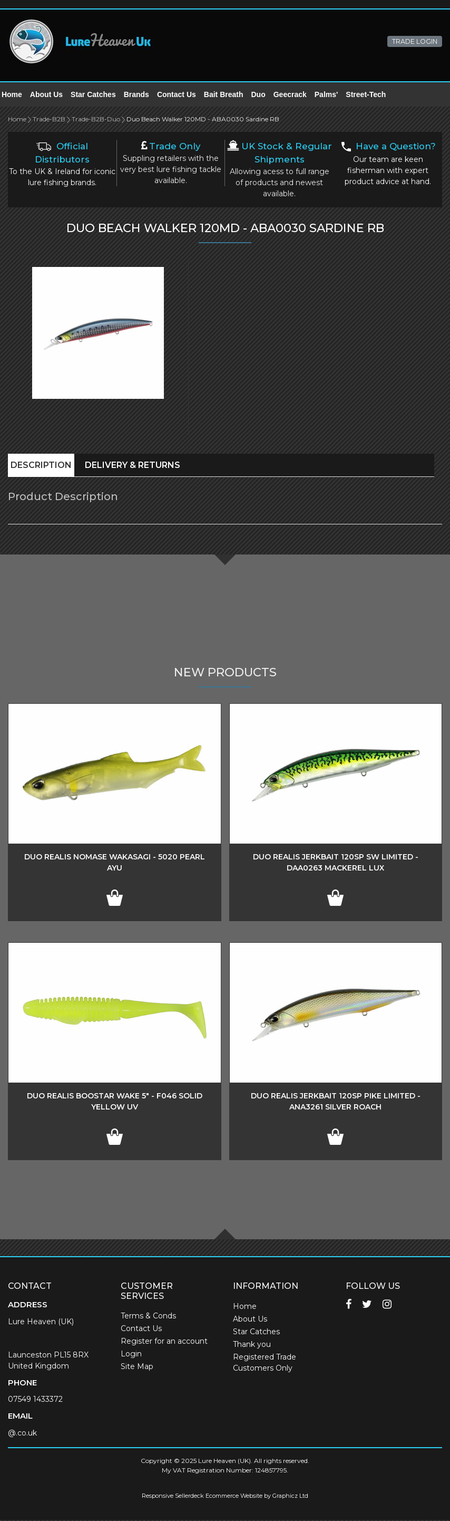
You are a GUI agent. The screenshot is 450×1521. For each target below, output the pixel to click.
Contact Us (182, 95)
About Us (52, 95)
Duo (265, 95)
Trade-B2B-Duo (96, 120)
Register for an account (164, 1342)
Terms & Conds (148, 1317)
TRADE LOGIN (414, 41)
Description (41, 466)
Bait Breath (230, 95)
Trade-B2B (49, 120)
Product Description (63, 497)
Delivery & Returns (132, 466)
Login (131, 1355)
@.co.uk (22, 1434)
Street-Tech (372, 95)
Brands (142, 95)
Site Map (137, 1367)
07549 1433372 (35, 1400)
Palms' (333, 95)
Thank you (252, 1345)
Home (18, 95)
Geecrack (296, 95)
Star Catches (99, 95)
